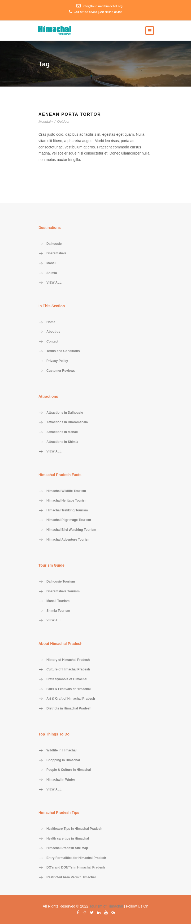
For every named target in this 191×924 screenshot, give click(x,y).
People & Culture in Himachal (68, 770)
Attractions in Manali (62, 432)
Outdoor (63, 121)
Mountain (45, 121)
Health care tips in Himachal (67, 838)
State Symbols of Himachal (66, 679)
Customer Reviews (60, 371)
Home (50, 322)
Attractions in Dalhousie (64, 412)
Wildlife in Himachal (61, 750)
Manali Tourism (58, 601)
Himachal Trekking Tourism (67, 510)
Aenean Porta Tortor (69, 114)
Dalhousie (54, 244)
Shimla (51, 273)
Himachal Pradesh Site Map (67, 848)
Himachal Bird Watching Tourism (71, 530)
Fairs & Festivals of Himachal (68, 689)
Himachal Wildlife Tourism (66, 491)
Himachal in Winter (60, 779)
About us (53, 332)
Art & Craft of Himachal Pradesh (70, 699)
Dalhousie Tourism (60, 581)
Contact (52, 341)
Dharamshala (56, 253)
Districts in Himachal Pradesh (68, 708)
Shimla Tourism (58, 611)
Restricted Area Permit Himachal (71, 877)
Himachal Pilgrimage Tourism (68, 520)
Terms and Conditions (63, 351)
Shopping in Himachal (63, 760)
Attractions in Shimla (62, 442)
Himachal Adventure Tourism (68, 539)
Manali (51, 263)
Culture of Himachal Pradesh (68, 669)
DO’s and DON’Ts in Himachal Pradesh (75, 868)
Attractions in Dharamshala (67, 422)
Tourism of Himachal (106, 906)
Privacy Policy (57, 361)
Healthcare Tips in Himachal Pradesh (74, 829)
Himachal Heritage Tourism (67, 501)
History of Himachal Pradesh (68, 660)
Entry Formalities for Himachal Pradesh (76, 858)
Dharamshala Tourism (63, 591)
